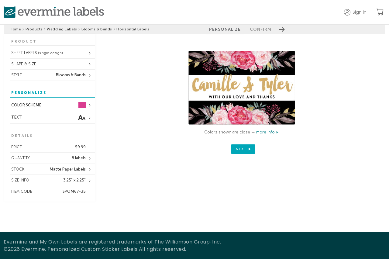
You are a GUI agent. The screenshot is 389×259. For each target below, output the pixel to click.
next (241, 149)
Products (34, 29)
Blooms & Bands (96, 29)
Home (15, 29)
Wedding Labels (62, 29)
